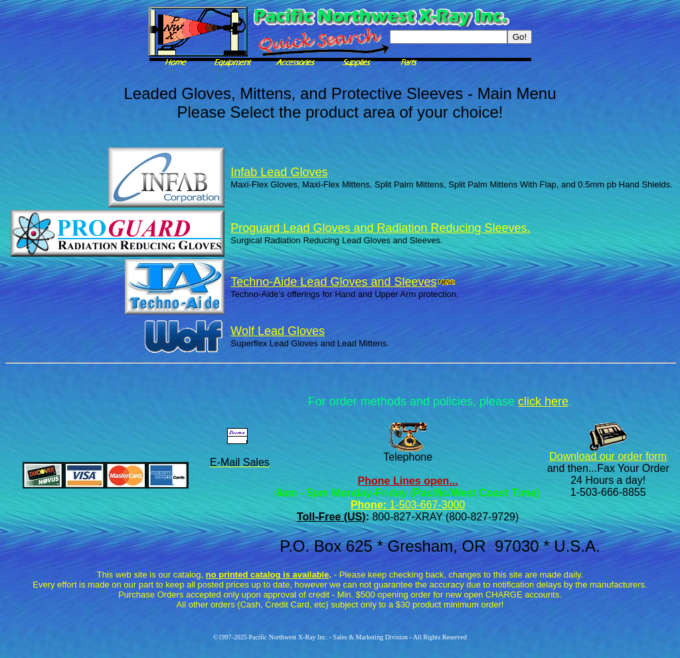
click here (543, 401)
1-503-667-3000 (425, 504)
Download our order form (608, 456)
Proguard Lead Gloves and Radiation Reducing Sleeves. (380, 228)
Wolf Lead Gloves (277, 331)
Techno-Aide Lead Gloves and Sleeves (342, 281)
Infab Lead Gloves (278, 172)
